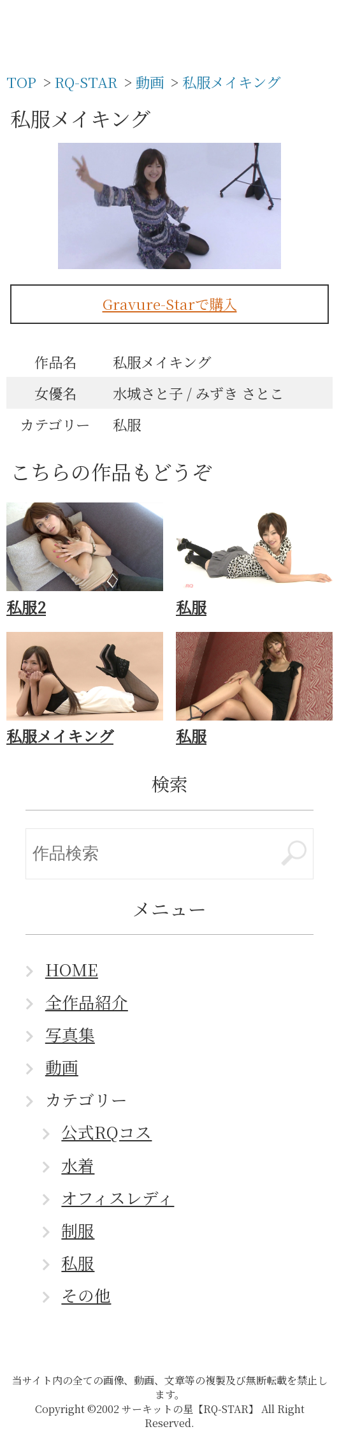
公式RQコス (106, 1131)
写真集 (70, 1034)
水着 (77, 1165)
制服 (77, 1230)
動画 (61, 1066)
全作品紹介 (86, 1001)
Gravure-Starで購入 (170, 303)
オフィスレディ (117, 1197)
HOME (71, 969)
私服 (77, 1262)
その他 (86, 1295)
